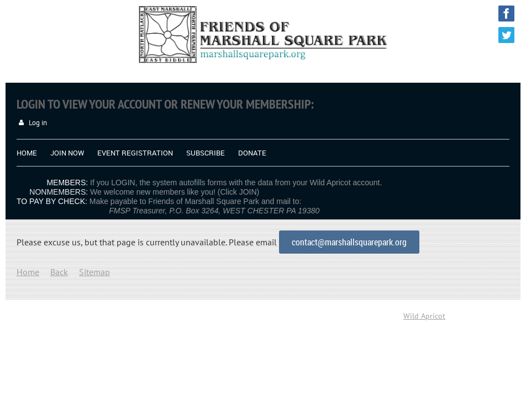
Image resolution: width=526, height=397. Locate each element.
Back (59, 271)
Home (28, 271)
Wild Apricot (424, 316)
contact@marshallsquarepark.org (349, 242)
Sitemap (94, 271)
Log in (38, 122)
